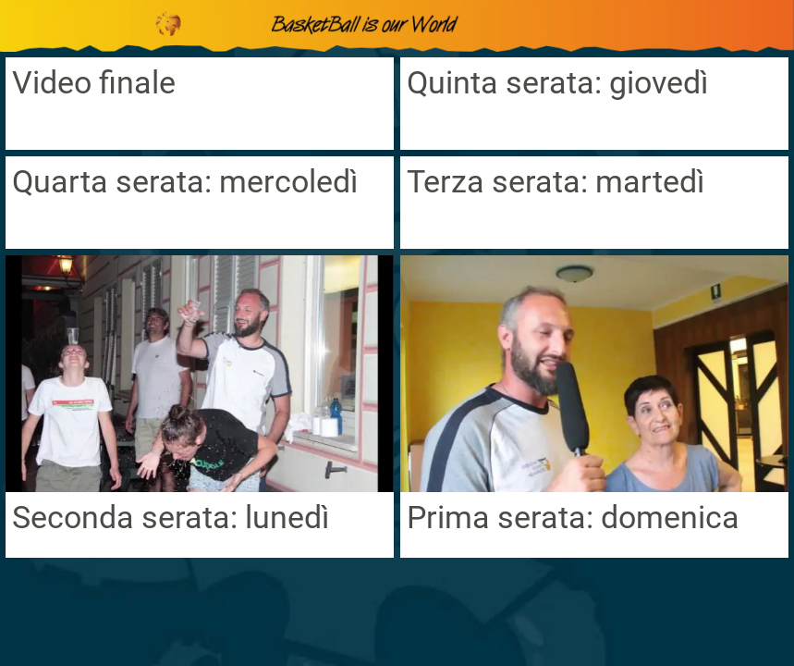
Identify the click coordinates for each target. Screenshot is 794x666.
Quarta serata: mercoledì (185, 181)
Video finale (94, 82)
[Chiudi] (26, 26)
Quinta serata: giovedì (557, 82)
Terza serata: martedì (555, 181)
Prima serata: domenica (573, 517)
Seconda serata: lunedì (170, 517)
